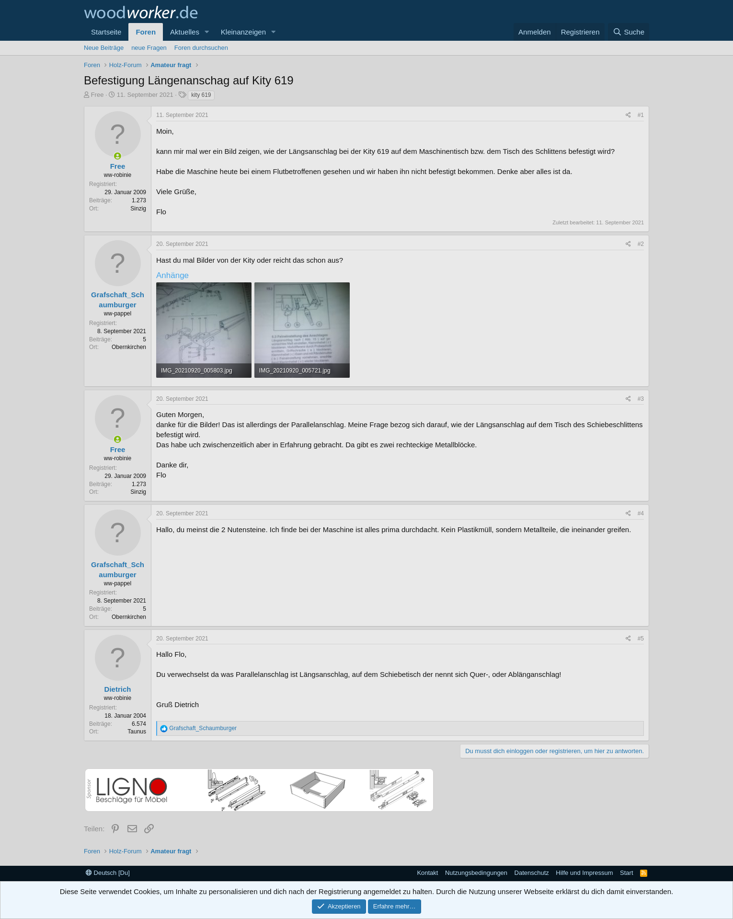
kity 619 (201, 95)
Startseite (106, 32)
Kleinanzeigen (243, 32)
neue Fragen (149, 47)
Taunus (136, 731)
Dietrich (117, 689)
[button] (207, 32)
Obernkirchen (129, 347)
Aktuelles (184, 32)
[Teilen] (628, 115)
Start (626, 872)
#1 (641, 115)
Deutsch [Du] (108, 872)
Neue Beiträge (104, 47)
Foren (146, 32)
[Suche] (628, 32)
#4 (641, 513)
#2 (641, 244)
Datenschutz (532, 872)
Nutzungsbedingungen (476, 872)
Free (97, 94)
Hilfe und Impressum (584, 872)
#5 (641, 638)
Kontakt (427, 872)
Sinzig (138, 208)
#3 (641, 399)
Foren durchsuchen (201, 47)
